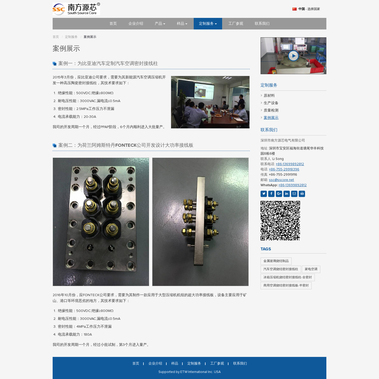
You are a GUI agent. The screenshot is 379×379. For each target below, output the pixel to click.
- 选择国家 (309, 9)
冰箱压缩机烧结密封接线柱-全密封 (287, 277)
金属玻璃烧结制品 (276, 261)
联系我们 (262, 24)
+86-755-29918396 (284, 169)
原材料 (269, 96)
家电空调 (311, 269)
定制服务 (71, 37)
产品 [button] (160, 24)
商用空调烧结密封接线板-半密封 (286, 285)
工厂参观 (235, 24)
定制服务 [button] (208, 24)
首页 (113, 24)
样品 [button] (182, 24)
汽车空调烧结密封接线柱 (280, 269)
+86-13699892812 (290, 164)
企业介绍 (135, 24)
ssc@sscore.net (281, 180)
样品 (174, 363)
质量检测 (271, 110)
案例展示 (271, 118)
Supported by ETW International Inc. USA (189, 372)
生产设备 (271, 103)
